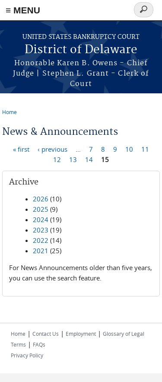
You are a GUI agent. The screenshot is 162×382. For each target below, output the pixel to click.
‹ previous (52, 148)
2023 (40, 230)
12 (57, 159)
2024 (40, 219)
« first (21, 148)
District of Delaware (81, 50)
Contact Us (45, 333)
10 (129, 148)
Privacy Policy (27, 355)
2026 (40, 198)
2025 (40, 209)
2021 (40, 250)
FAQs (39, 344)
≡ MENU (23, 10)
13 (73, 159)
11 (145, 148)
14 (89, 159)
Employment (81, 333)
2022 (40, 240)
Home (9, 111)
